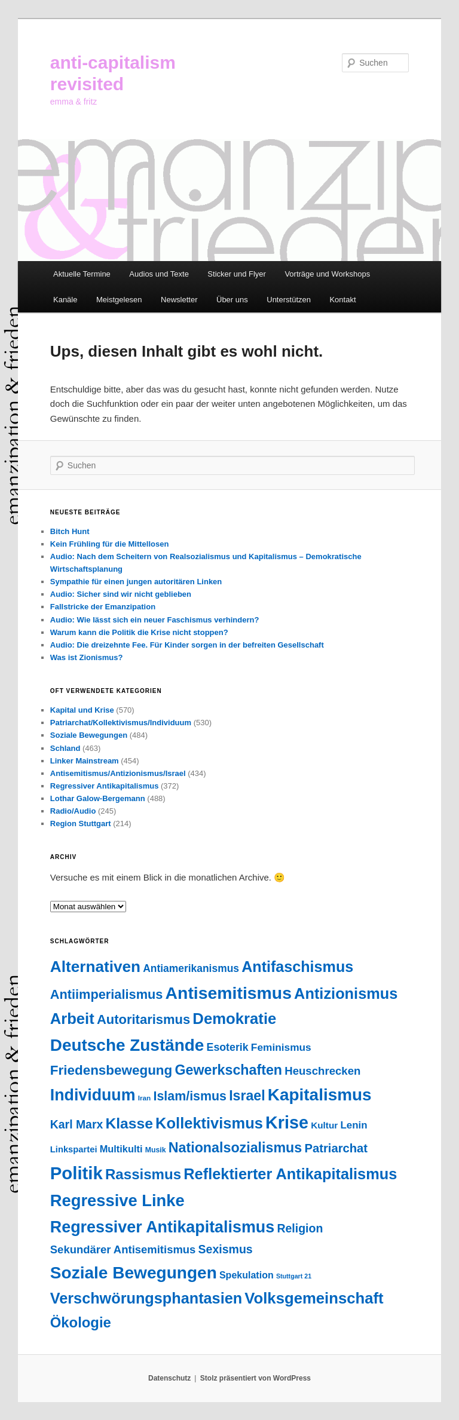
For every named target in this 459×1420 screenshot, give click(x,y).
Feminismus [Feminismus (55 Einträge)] (281, 1047)
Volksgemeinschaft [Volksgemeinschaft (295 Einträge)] (313, 1298)
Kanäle (65, 299)
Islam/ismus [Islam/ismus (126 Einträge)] (190, 1096)
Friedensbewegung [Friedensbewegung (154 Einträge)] (111, 1070)
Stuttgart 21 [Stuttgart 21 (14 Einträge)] (293, 1276)
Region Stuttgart (80, 823)
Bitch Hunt (70, 531)
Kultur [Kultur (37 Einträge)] (324, 1125)
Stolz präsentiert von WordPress (255, 1378)
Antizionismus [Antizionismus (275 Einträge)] (345, 993)
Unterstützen (289, 299)
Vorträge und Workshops (327, 273)
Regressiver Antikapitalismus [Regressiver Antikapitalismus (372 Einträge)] (162, 1227)
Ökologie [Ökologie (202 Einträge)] (80, 1322)
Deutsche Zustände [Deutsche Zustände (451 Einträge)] (127, 1045)
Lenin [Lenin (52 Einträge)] (353, 1125)
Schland (65, 748)
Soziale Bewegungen (88, 735)
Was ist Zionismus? (86, 657)
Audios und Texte (159, 273)
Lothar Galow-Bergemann (97, 798)
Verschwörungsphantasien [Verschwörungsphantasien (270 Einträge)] (146, 1298)
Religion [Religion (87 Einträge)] (300, 1228)
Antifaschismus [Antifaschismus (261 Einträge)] (297, 966)
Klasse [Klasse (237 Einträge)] (129, 1123)
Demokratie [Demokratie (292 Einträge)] (234, 1018)
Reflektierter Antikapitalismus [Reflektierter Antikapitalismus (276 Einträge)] (290, 1174)
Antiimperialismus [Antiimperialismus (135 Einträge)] (106, 994)
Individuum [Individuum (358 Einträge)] (93, 1095)
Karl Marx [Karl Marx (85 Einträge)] (76, 1124)
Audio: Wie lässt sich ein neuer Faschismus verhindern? (154, 619)
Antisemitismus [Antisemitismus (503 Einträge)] (229, 992)
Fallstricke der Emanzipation (102, 606)
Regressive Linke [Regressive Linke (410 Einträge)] (117, 1200)
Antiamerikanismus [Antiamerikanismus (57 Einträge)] (191, 968)
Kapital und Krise (82, 710)
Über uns (232, 299)
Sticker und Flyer (236, 273)
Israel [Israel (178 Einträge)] (247, 1095)
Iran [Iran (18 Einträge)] (144, 1098)
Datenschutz (169, 1378)
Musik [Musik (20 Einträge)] (155, 1150)
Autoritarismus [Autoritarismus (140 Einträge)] (143, 1019)
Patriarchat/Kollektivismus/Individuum (120, 722)
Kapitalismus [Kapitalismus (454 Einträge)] (320, 1094)
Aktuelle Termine (82, 273)
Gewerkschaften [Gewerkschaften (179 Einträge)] (228, 1070)
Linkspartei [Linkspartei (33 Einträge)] (73, 1149)
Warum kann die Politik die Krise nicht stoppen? (139, 632)
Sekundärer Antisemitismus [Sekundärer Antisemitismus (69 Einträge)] (123, 1249)
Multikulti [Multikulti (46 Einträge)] (121, 1148)
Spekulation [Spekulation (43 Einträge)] (246, 1274)
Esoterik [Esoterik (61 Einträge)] (228, 1047)
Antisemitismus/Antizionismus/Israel (118, 773)
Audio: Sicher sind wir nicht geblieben (120, 594)
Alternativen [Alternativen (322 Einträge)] (95, 967)
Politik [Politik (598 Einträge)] (76, 1173)
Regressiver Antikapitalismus (104, 785)
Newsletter (179, 299)
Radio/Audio (73, 810)
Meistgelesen (119, 299)
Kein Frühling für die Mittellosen (109, 543)
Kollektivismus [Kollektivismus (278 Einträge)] (209, 1123)
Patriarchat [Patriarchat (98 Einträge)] (336, 1148)
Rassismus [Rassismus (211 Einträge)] (143, 1174)
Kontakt (342, 299)
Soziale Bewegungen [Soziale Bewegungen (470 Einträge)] (133, 1272)
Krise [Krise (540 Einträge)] (286, 1122)
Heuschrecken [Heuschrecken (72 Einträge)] (322, 1071)
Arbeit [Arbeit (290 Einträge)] (72, 1018)
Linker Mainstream (84, 760)
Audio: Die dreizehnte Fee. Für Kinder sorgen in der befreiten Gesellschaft (187, 644)
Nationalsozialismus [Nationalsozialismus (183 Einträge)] (235, 1147)
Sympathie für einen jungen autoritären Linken (136, 581)
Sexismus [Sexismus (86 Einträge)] (225, 1249)
